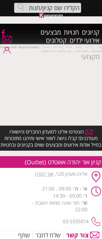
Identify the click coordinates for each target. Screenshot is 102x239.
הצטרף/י (7, 43)
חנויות (71, 32)
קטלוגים (56, 40)
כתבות (71, 48)
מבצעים (51, 32)
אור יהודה (44, 174)
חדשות (91, 48)
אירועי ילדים (85, 40)
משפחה (50, 48)
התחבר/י (6, 54)
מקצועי (90, 57)
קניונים (91, 32)
